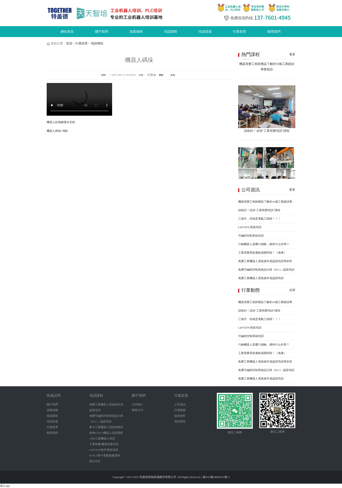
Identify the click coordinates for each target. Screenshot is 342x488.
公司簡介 (137, 404)
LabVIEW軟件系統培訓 (103, 449)
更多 (292, 54)
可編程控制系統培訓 (251, 235)
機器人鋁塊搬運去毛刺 (61, 122)
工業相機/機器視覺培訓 (103, 444)
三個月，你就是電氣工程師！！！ (259, 218)
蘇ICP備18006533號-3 (216, 477)
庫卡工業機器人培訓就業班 (106, 427)
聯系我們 (273, 31)
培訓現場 (205, 31)
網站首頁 (67, 31)
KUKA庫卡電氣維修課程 (104, 455)
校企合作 (95, 461)
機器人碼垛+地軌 (57, 130)
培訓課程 (170, 31)
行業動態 (180, 410)
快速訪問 (54, 395)
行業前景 (239, 31)
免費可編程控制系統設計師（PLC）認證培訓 (266, 269)
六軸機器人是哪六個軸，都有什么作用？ (263, 244)
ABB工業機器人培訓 (102, 438)
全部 (292, 290)
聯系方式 (137, 410)
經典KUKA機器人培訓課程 (106, 432)
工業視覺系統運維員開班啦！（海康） (262, 252)
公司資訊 (180, 404)
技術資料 (180, 415)
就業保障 (136, 31)
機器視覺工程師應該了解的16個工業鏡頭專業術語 (269, 201)
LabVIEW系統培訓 (249, 227)
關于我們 (101, 31)
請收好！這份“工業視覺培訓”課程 (259, 210)
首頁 (69, 43)
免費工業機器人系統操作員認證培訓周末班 (265, 261)
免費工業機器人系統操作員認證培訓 (261, 278)
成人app (5, 485)
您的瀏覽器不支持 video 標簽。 (79, 99)
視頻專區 (97, 43)
